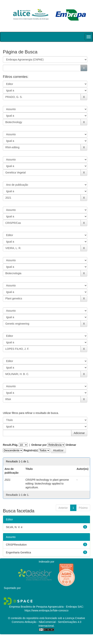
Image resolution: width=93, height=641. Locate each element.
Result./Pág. (10, 444)
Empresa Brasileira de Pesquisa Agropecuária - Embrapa (43, 606)
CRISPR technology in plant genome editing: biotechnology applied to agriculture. (47, 483)
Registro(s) (31, 450)
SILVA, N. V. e (14, 527)
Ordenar (71, 444)
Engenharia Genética (18, 552)
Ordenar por (39, 444)
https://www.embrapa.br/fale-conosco (46, 610)
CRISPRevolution (16, 544)
